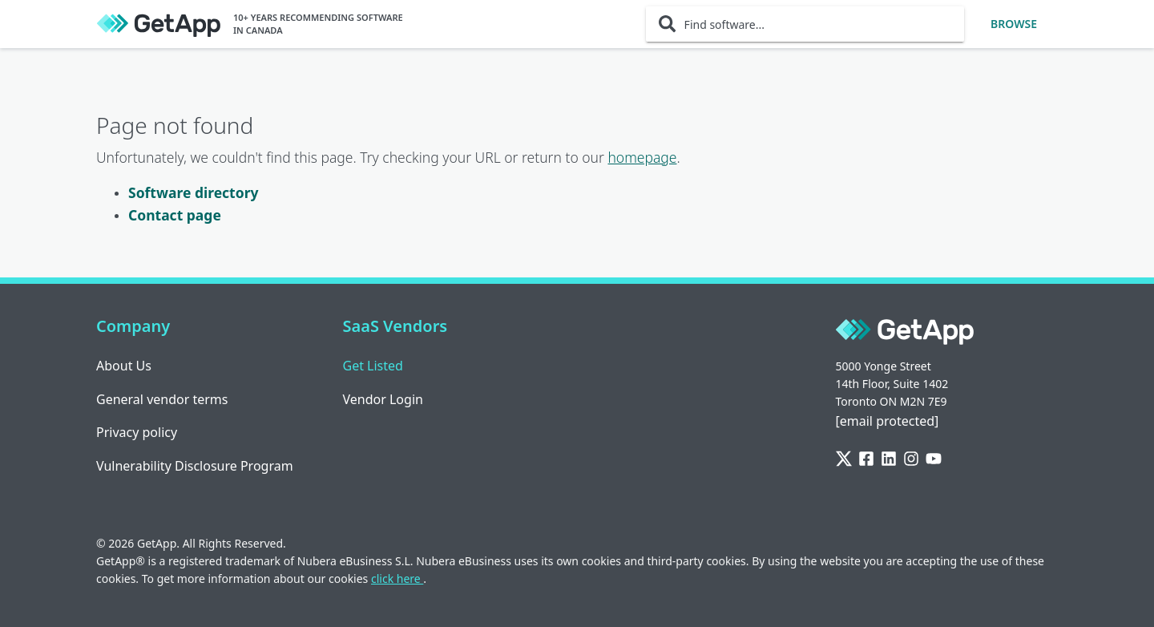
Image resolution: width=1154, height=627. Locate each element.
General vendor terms (162, 399)
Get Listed (373, 365)
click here (397, 578)
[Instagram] (911, 459)
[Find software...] (805, 24)
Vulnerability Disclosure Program (194, 466)
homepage (641, 157)
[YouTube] (934, 459)
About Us (123, 365)
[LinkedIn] (889, 459)
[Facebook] (866, 459)
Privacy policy (136, 432)
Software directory (193, 192)
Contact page (174, 215)
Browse (1014, 23)
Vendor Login (383, 399)
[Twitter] (844, 459)
